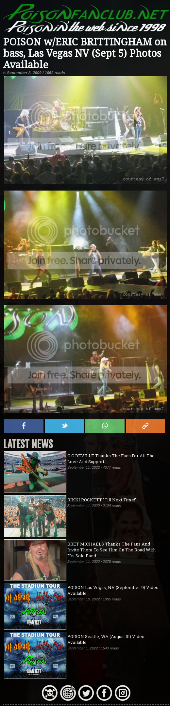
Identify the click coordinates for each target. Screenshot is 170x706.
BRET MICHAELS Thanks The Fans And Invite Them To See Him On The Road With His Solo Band (111, 550)
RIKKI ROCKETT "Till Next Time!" (102, 500)
